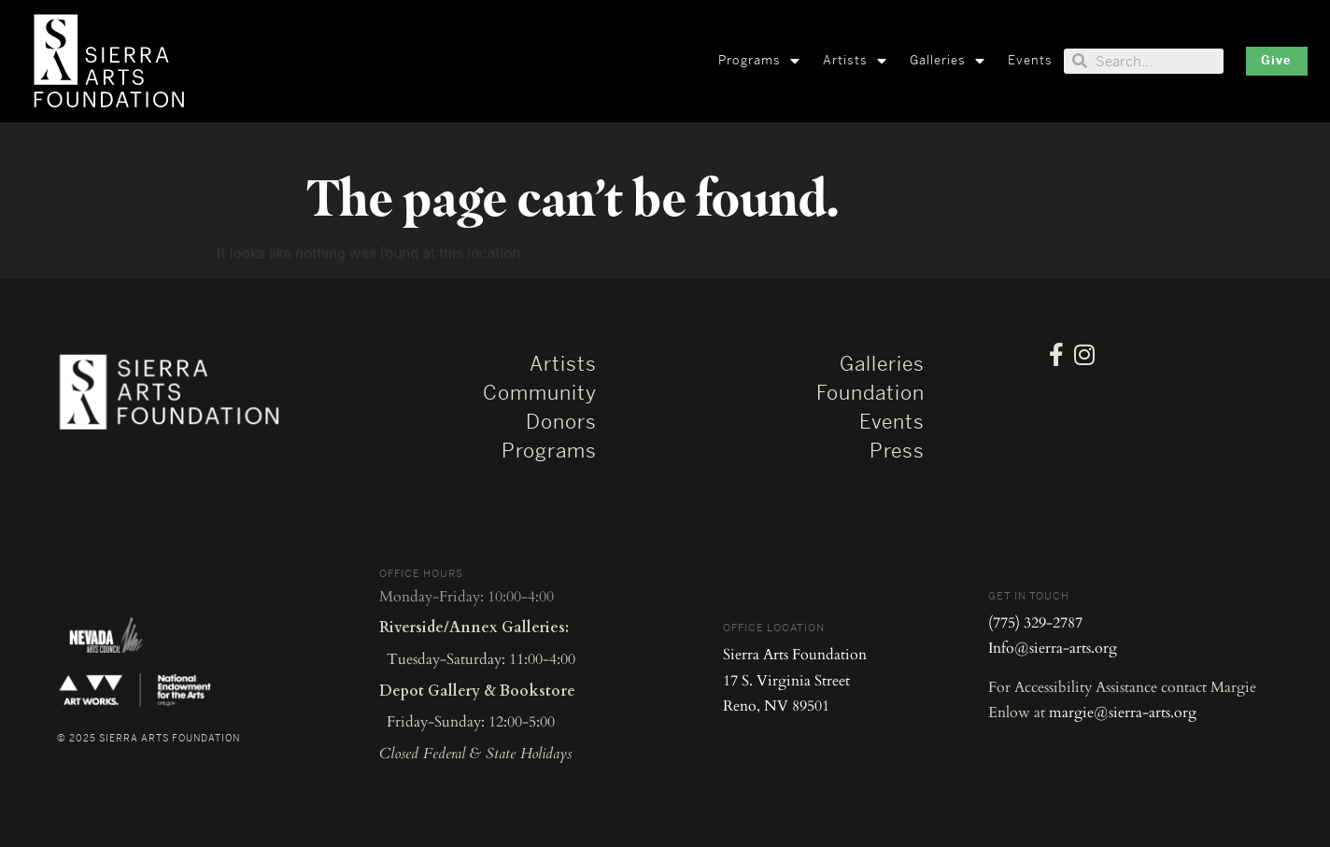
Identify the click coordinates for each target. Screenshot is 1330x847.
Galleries (947, 61)
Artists (855, 61)
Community (540, 393)
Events (1030, 60)
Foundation (870, 393)
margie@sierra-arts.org (1122, 712)
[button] (1276, 61)
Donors (561, 422)
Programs (759, 61)
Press (897, 451)
